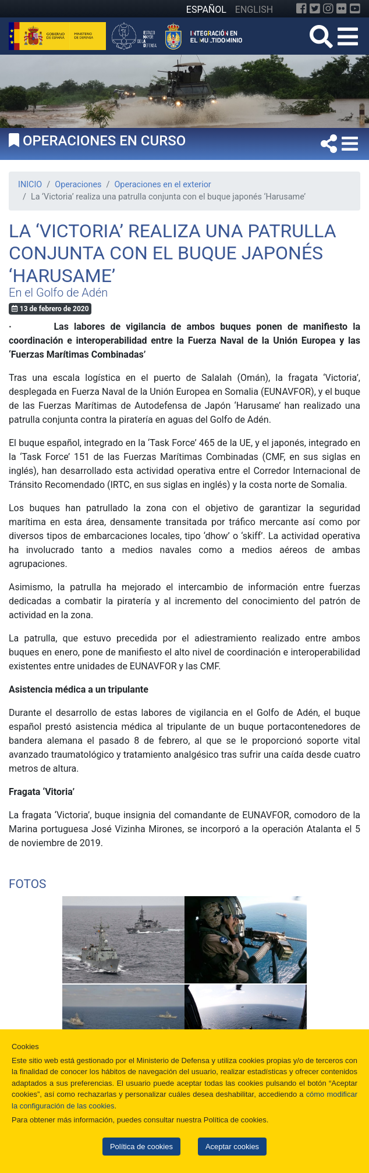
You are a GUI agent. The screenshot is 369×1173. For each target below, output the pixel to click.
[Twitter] (315, 9)
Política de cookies (141, 1146)
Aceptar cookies (232, 1146)
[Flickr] (341, 9)
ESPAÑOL (206, 9)
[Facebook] (301, 9)
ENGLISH (254, 9)
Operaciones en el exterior (162, 185)
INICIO (30, 185)
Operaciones (78, 185)
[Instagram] (328, 9)
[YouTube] (355, 9)
